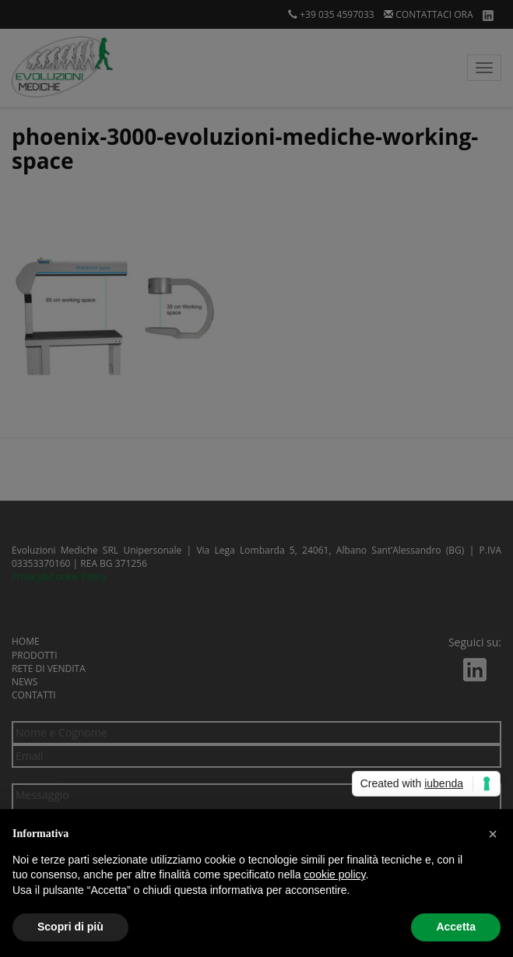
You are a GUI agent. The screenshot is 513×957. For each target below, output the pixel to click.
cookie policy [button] (334, 874)
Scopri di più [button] (70, 926)
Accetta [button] (456, 926)
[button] (492, 834)
